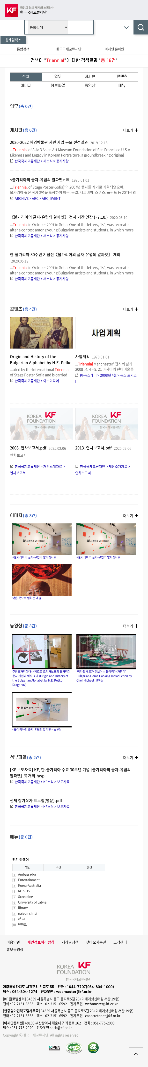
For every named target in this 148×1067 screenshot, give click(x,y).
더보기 (128, 130)
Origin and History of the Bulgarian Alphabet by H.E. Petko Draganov (41, 362)
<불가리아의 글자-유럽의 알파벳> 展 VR (42, 712)
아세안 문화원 (114, 49)
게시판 (89, 77)
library (23, 907)
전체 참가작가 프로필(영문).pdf (36, 800)
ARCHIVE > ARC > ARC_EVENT (37, 198)
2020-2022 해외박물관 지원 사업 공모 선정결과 (49, 142)
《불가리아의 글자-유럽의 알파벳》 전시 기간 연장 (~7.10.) (59, 217)
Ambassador (27, 874)
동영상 (89, 86)
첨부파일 (58, 86)
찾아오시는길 (96, 942)
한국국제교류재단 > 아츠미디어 (37, 380)
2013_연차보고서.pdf (94, 448)
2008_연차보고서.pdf (28, 448)
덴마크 (22, 924)
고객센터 (120, 942)
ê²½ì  (23, 919)
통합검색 (23, 49)
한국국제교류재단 (68, 49)
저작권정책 (70, 942)
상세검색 (13, 40)
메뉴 (122, 86)
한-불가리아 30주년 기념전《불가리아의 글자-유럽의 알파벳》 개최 (65, 254)
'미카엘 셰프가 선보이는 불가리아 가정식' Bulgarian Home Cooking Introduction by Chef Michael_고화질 (106, 658)
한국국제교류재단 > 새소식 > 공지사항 (42, 160)
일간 (27, 867)
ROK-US (24, 891)
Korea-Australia (29, 885)
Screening (25, 896)
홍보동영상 (15, 949)
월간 (89, 867)
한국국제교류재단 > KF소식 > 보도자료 (42, 781)
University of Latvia (32, 902)
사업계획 (83, 356)
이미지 (26, 86)
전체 (26, 77)
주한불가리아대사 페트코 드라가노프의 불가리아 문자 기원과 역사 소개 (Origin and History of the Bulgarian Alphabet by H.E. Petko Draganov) (42, 660)
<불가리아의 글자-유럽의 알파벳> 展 (40, 179)
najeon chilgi (27, 913)
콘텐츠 (122, 77)
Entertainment (29, 879)
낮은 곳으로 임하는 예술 (42, 582)
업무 (57, 77)
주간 (58, 867)
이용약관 (13, 942)
